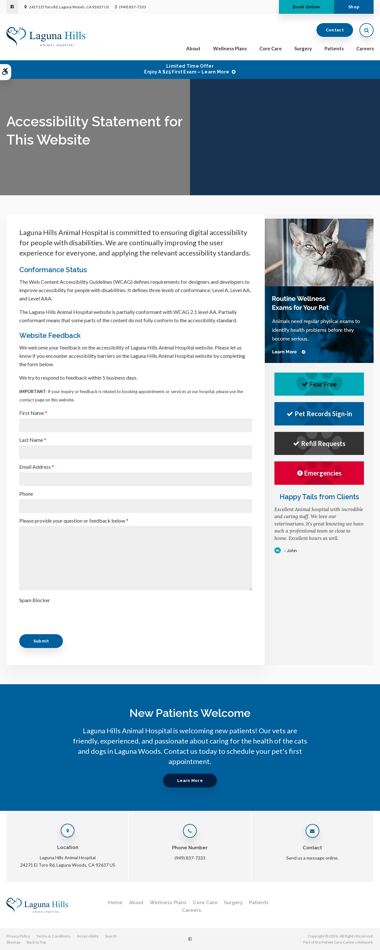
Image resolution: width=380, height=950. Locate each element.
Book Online (306, 6)
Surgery (303, 49)
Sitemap (13, 942)
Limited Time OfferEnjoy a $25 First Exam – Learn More (186, 68)
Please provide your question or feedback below (73, 520)
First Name (33, 413)
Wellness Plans (230, 49)
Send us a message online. (312, 858)
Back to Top (36, 942)
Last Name (32, 440)
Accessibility (88, 936)
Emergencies (319, 473)
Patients (334, 49)
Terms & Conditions (53, 936)
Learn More (190, 780)
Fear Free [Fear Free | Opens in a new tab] (319, 384)
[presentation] (68, 618)
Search (111, 936)
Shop (353, 6)
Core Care (270, 49)
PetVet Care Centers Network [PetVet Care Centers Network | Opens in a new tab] (347, 942)
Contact (335, 30)
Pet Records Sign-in (319, 413)
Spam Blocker (34, 600)
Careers (365, 49)
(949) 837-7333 (132, 6)
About (193, 49)
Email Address (36, 467)
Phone (26, 494)
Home (115, 902)
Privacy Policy (18, 936)
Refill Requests (319, 443)
